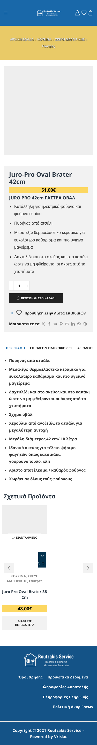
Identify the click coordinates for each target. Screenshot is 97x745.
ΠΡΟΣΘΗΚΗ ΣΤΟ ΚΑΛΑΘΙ (38, 298)
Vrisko (60, 736)
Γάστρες (48, 46)
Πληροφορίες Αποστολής (64, 686)
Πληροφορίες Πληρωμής (65, 696)
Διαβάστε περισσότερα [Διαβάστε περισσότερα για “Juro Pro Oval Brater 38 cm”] (24, 622)
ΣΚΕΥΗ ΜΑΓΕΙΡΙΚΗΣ (70, 39)
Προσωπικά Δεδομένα (68, 677)
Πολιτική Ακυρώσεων (73, 706)
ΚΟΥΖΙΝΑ (44, 39)
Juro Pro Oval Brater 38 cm (24, 594)
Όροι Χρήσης (30, 677)
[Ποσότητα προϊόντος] (19, 286)
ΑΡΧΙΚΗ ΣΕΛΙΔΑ (21, 39)
